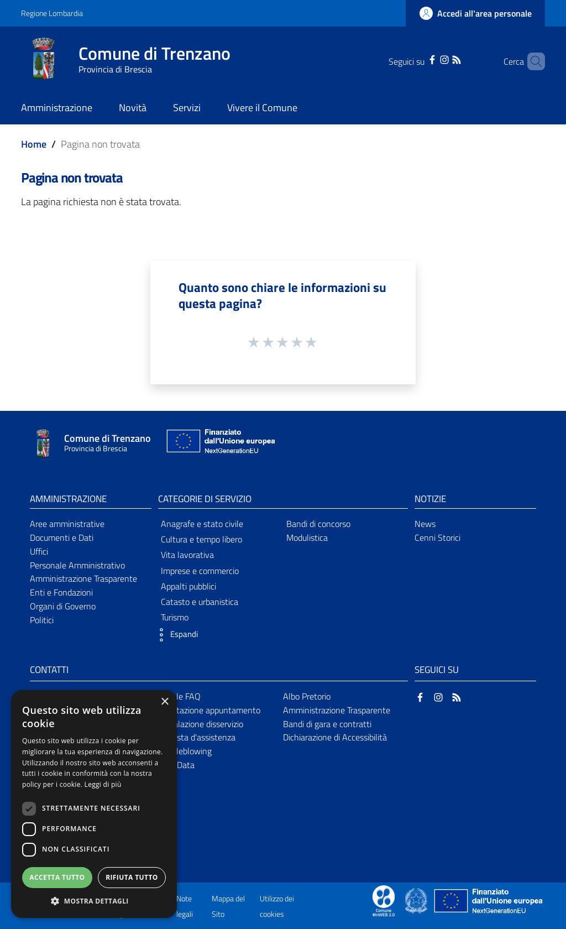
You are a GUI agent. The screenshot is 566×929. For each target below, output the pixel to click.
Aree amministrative (67, 523)
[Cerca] (531, 61)
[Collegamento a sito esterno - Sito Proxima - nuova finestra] (384, 899)
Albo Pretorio (307, 696)
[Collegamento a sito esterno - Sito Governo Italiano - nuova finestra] (417, 899)
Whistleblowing (183, 751)
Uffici (39, 551)
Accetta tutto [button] (57, 877)
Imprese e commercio (200, 570)
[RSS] (442, 58)
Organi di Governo (63, 606)
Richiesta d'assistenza (195, 737)
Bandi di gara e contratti (327, 723)
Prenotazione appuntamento (207, 710)
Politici (42, 620)
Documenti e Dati (61, 537)
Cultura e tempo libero (201, 539)
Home (33, 144)
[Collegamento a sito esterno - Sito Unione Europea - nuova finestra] (219, 444)
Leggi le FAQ (178, 696)
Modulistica (307, 537)
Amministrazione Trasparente (83, 578)
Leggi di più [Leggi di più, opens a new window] (103, 784)
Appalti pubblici (188, 586)
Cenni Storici (437, 537)
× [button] (164, 702)
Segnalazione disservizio (199, 723)
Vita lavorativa (187, 554)
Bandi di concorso (318, 523)
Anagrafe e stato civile (202, 523)
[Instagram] (430, 58)
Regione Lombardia (52, 13)
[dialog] (94, 804)
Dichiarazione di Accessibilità (335, 737)
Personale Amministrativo (77, 565)
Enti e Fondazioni (61, 592)
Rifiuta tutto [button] (132, 877)
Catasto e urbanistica (199, 601)
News (425, 523)
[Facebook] (417, 58)
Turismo (174, 617)
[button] (175, 635)
